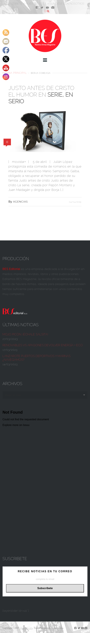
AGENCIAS (20, 201)
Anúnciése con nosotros (65, 3)
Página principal (15, 72)
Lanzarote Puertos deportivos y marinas (37, 357)
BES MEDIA (26, 627)
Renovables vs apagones (43, 345)
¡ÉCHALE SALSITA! (25, 334)
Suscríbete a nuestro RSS (25, 3)
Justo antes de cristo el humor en (41, 95)
